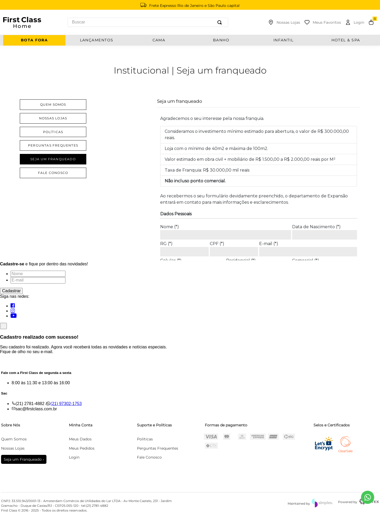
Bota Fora (34, 40)
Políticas (53, 132)
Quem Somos (53, 104)
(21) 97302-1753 (66, 403)
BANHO (221, 40)
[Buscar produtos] (220, 22)
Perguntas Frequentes (53, 145)
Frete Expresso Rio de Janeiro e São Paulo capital (194, 5)
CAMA (159, 40)
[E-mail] (38, 280)
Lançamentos (96, 40)
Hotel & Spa (345, 40)
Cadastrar (11, 291)
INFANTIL (283, 40)
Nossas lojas (53, 118)
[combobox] (148, 22)
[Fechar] (3, 326)
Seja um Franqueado (53, 159)
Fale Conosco (53, 173)
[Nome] (38, 274)
